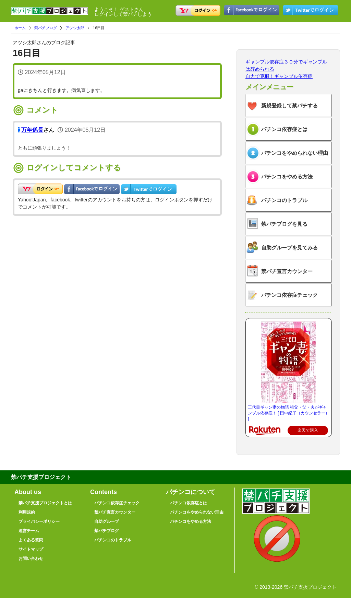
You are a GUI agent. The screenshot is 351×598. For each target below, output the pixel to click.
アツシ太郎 (74, 28)
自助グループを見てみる (289, 247)
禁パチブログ (45, 28)
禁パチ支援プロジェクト (49, 14)
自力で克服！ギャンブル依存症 (279, 76)
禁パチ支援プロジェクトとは (45, 503)
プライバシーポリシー (39, 521)
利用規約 (27, 512)
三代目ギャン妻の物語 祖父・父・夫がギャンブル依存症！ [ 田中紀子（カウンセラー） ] (288, 413)
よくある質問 (31, 540)
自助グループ (106, 521)
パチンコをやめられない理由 (294, 153)
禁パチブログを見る (284, 224)
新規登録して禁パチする (289, 105)
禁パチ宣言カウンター (287, 271)
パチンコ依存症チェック (289, 295)
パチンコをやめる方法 (287, 176)
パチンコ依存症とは (284, 129)
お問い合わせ (31, 558)
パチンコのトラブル (284, 200)
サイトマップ (31, 549)
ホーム (20, 28)
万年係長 (32, 130)
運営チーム (29, 530)
